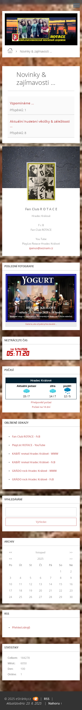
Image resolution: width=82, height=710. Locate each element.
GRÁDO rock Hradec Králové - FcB (33, 479)
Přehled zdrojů (21, 627)
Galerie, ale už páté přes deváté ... (41, 324)
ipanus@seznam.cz (41, 248)
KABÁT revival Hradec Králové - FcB (33, 462)
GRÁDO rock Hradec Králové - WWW (34, 471)
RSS (46, 699)
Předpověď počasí (41, 402)
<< (10, 552)
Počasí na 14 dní (41, 407)
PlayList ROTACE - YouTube (28, 445)
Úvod (10, 50)
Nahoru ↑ (55, 703)
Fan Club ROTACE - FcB (26, 436)
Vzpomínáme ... (22, 103)
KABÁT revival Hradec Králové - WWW (35, 454)
